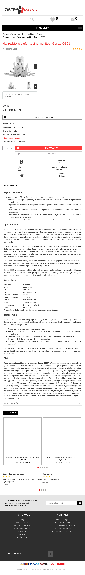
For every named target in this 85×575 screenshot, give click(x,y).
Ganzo (15, 49)
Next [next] (35, 86)
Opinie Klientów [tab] (11, 403)
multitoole (16, 275)
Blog (22, 520)
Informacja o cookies (25, 569)
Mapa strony (22, 522)
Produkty (42, 28)
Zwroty (22, 534)
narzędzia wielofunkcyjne (63, 351)
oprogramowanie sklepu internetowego (51, 569)
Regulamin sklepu (22, 528)
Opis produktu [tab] (10, 185)
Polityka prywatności (22, 525)
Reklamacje (22, 537)
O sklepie (22, 531)
